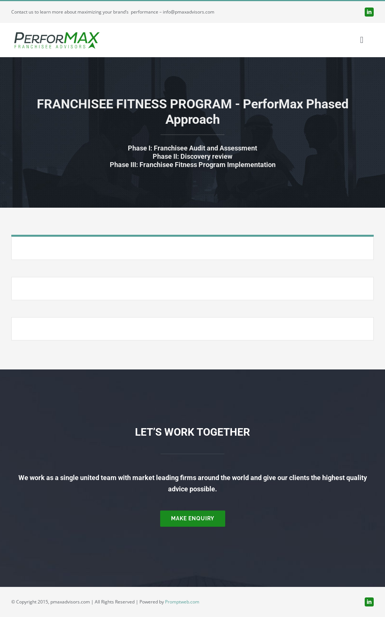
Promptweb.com (182, 602)
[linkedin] (369, 12)
